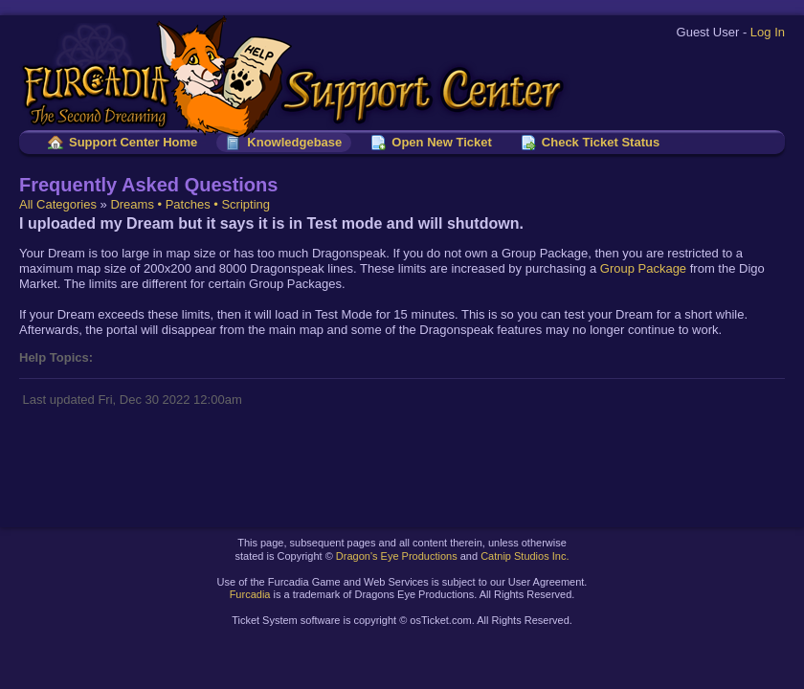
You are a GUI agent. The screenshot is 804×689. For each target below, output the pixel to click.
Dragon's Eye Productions (397, 556)
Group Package (643, 268)
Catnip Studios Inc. (524, 556)
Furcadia (250, 594)
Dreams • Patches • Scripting (190, 204)
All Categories (58, 204)
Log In (767, 32)
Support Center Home (133, 142)
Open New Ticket (441, 142)
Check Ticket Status (600, 142)
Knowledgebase (294, 142)
